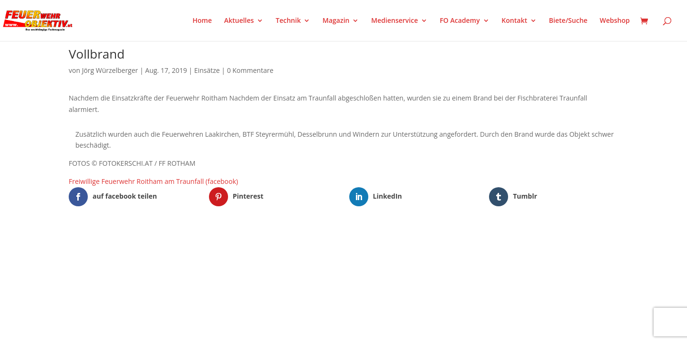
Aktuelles (239, 21)
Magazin (336, 21)
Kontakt (514, 21)
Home (202, 21)
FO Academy (460, 21)
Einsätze (207, 70)
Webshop (615, 21)
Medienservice (394, 21)
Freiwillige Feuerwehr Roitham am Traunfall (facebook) (153, 181)
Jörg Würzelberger (110, 70)
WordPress (180, 247)
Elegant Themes (116, 247)
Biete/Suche (568, 21)
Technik (288, 21)
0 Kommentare (250, 70)
